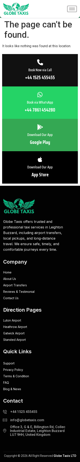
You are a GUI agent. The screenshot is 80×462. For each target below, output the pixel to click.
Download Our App (40, 135)
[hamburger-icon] (72, 9)
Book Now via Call (40, 70)
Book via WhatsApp (40, 103)
